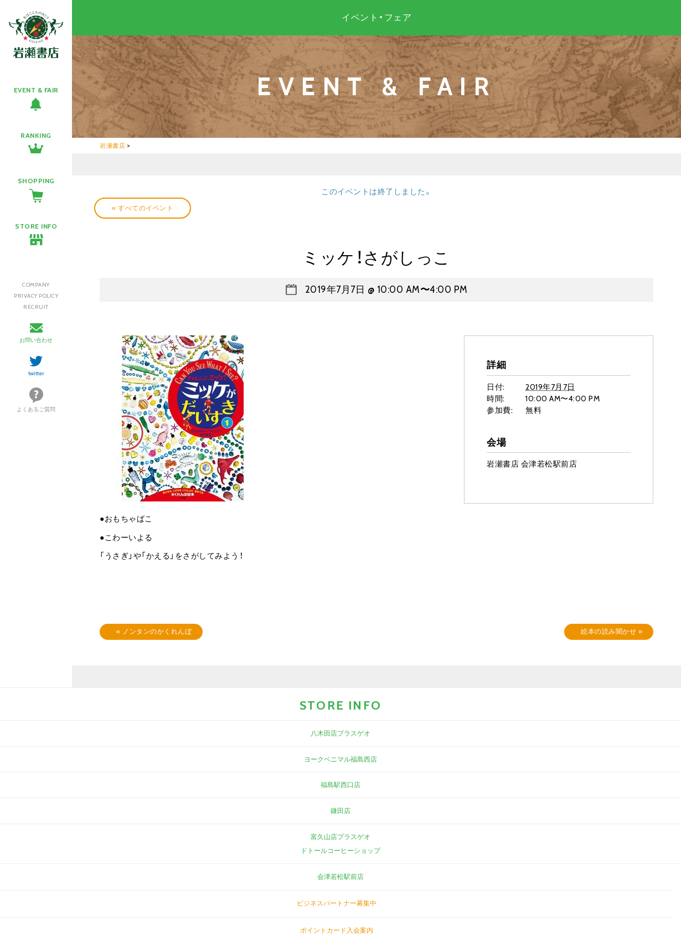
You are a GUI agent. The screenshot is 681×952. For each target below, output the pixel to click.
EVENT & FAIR (36, 90)
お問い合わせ (36, 340)
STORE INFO (36, 226)
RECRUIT (36, 307)
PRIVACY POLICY (36, 295)
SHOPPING (36, 181)
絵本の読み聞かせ (611, 631)
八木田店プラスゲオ (340, 733)
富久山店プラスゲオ (340, 836)
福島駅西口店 (340, 784)
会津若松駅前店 (340, 876)
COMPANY (36, 284)
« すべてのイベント (142, 208)
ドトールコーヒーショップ (340, 850)
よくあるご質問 (36, 409)
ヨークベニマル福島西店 (340, 759)
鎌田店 (340, 810)
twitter (36, 373)
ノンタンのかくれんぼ (154, 631)
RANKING (35, 135)
